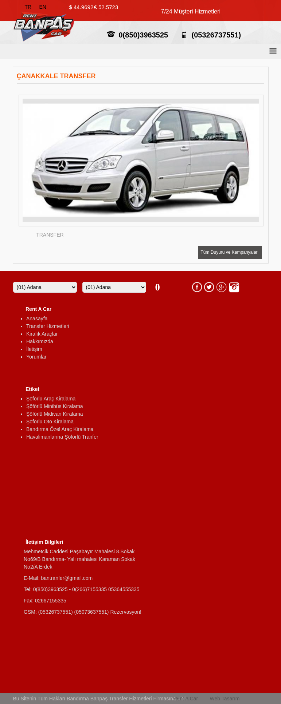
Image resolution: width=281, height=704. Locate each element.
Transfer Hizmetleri (47, 326)
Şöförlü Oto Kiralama (50, 421)
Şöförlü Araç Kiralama (50, 399)
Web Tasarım (225, 698)
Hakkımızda (39, 341)
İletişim (34, 349)
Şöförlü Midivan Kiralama (54, 414)
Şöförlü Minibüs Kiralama (54, 406)
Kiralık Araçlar (42, 334)
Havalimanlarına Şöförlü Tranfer (62, 437)
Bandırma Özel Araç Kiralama (59, 429)
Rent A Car (185, 698)
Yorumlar (36, 357)
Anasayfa (36, 318)
